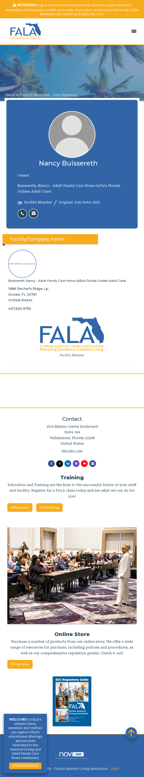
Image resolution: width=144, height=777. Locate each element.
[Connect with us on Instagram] (76, 463)
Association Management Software (72, 755)
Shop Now (20, 664)
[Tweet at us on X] (59, 464)
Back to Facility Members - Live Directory (40, 95)
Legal (114, 768)
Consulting (49, 507)
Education (20, 507)
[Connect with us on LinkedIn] (68, 463)
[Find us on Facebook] (51, 463)
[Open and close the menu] (94, 31)
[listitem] (23, 211)
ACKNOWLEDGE (25, 765)
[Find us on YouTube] (84, 463)
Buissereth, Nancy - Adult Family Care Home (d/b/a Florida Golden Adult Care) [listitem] (67, 266)
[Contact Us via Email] (92, 463)
